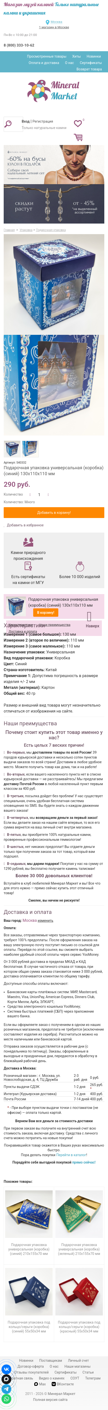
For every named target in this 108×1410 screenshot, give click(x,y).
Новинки (94, 56)
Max (40, 1384)
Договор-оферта (30, 1366)
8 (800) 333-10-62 (19, 45)
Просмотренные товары (46, 56)
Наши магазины (77, 1366)
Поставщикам (50, 1360)
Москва (56, 22)
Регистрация (42, 121)
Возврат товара (89, 69)
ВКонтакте (63, 1384)
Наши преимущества (54, 625)
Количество (13, 494)
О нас (69, 63)
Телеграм (92, 1378)
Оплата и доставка (44, 63)
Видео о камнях (51, 1378)
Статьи (88, 1372)
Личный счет (78, 1360)
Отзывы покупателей (31, 1372)
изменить (45, 921)
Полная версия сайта (50, 1400)
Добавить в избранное (25, 525)
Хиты (76, 56)
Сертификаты (91, 63)
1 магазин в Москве (54, 27)
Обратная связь (20, 1378)
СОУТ (74, 1378)
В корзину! (45, 613)
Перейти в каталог (71, 1155)
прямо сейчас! (84, 1162)
